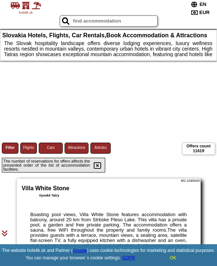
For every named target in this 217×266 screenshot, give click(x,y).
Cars (51, 148)
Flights (28, 148)
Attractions (76, 148)
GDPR (128, 257)
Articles (100, 148)
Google (80, 250)
